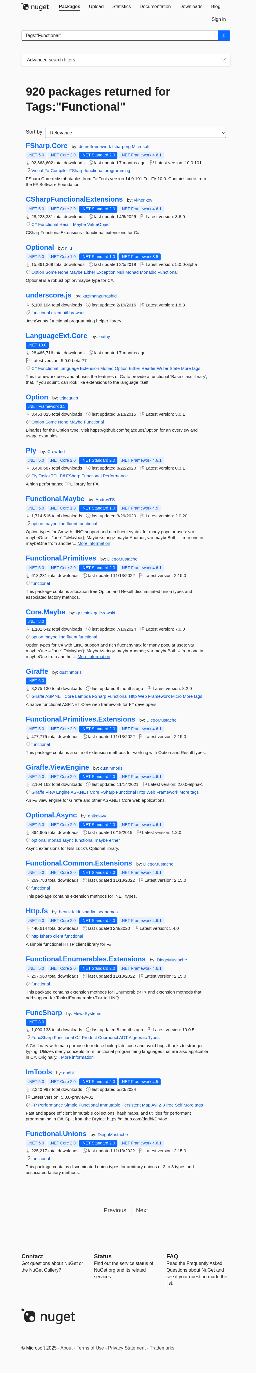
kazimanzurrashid (100, 295)
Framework (159, 696)
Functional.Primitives (61, 558)
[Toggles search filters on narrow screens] (223, 60)
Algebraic (138, 1037)
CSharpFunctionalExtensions (74, 199)
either (114, 840)
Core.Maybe (45, 612)
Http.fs (37, 911)
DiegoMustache (122, 558)
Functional (48, 224)
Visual (37, 170)
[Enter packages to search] (119, 35)
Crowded (56, 451)
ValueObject (99, 224)
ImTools (39, 1072)
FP (34, 1104)
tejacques (68, 397)
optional (39, 840)
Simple (70, 1104)
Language (69, 368)
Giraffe (37, 671)
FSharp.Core (47, 146)
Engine (63, 792)
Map (146, 1104)
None (63, 272)
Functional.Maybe (55, 499)
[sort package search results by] (135, 133)
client (56, 312)
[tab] (70, 6)
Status (103, 1256)
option (37, 523)
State (175, 368)
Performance (115, 475)
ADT (123, 1037)
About (67, 1347)
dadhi (68, 1072)
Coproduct (108, 1037)
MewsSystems (87, 1013)
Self (178, 1104)
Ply (31, 451)
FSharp (76, 170)
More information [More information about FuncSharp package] (77, 1057)
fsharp (46, 936)
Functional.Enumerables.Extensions (86, 959)
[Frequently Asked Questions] (172, 1256)
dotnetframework (95, 146)
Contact (32, 1256)
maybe (50, 523)
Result (65, 224)
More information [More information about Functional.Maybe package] (93, 543)
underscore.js (48, 295)
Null (120, 272)
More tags (190, 368)
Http (133, 696)
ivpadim (89, 911)
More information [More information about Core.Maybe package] (93, 656)
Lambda (83, 696)
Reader (148, 368)
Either (89, 272)
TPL (55, 475)
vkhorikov (143, 200)
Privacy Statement (127, 1347)
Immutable (110, 1104)
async (68, 840)
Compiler (59, 170)
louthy (104, 336)
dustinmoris (70, 672)
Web (142, 696)
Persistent (131, 1104)
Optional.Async (51, 815)
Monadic (148, 272)
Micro (176, 696)
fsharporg (122, 146)
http (35, 936)
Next (142, 1210)
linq (62, 523)
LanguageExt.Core (56, 336)
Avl (154, 1104)
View (50, 792)
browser (77, 312)
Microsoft (141, 146)
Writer (162, 368)
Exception (106, 272)
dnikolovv (97, 815)
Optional (40, 247)
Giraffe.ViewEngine (57, 767)
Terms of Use (90, 1347)
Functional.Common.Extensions (79, 863)
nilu (68, 248)
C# (34, 224)
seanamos (108, 911)
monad (54, 840)
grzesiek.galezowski (95, 612)
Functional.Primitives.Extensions (80, 719)
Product (89, 1037)
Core (69, 696)
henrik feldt (70, 911)
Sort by (34, 132)
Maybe (79, 224)
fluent (72, 523)
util (65, 312)
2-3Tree (166, 1104)
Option (37, 272)
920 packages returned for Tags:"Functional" (98, 99)
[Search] (224, 35)
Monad (132, 272)
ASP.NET (54, 696)
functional (94, 170)
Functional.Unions (56, 1134)
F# (47, 170)
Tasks (44, 475)
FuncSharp (44, 1012)
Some (51, 272)
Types (153, 1037)
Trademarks (162, 1347)
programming (117, 170)
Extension (89, 368)
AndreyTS (105, 499)
